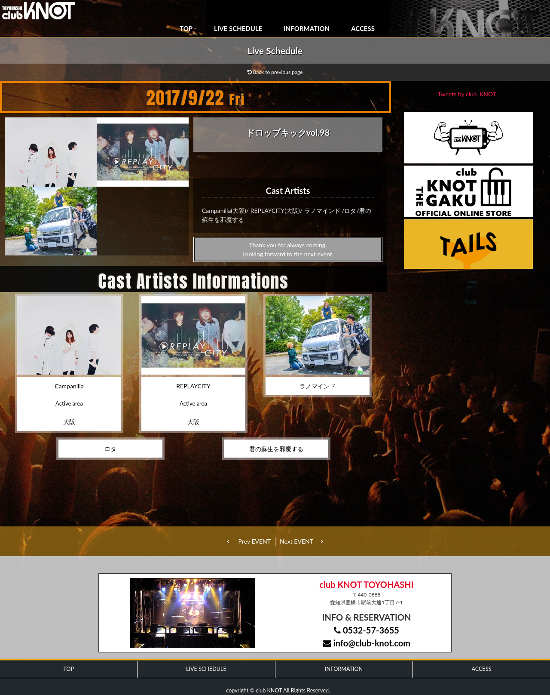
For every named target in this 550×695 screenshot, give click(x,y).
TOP (186, 28)
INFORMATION (307, 28)
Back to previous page (275, 72)
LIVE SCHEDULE (238, 28)
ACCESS (363, 28)
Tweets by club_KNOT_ (468, 94)
